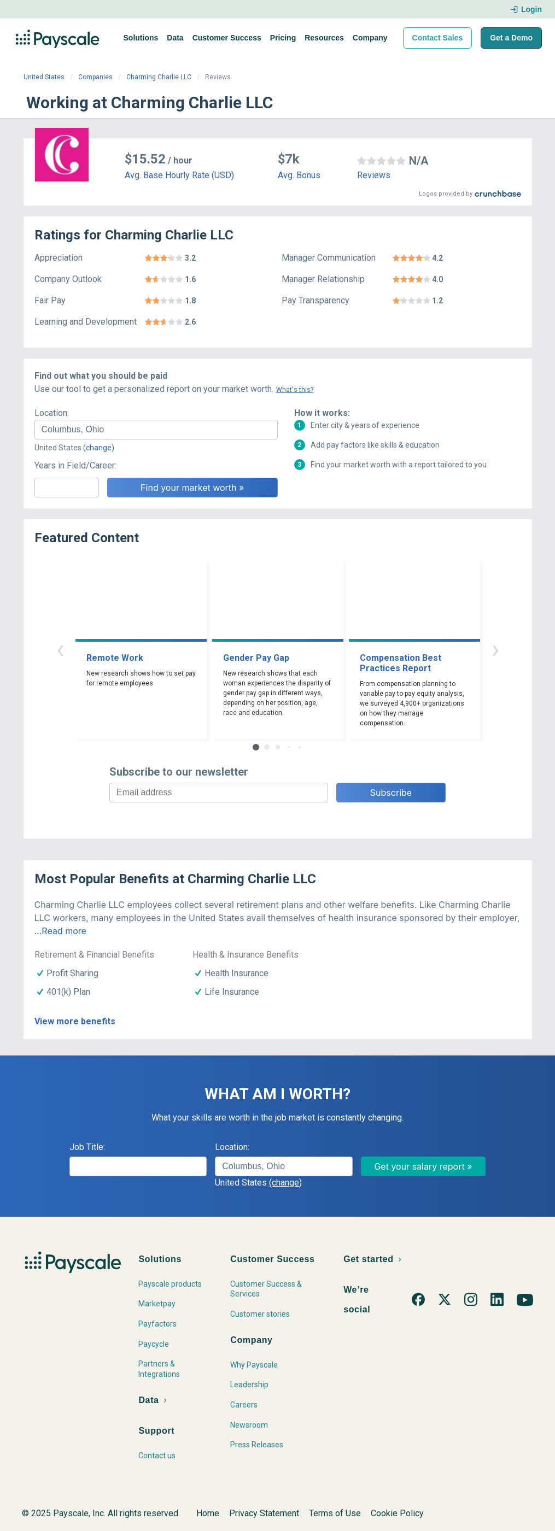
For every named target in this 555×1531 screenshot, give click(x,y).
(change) (98, 447)
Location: (51, 413)
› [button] (495, 649)
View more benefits (74, 1021)
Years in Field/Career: (75, 465)
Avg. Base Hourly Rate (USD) (179, 175)
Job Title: (87, 1147)
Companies (95, 77)
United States (44, 77)
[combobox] (156, 429)
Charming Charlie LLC (158, 77)
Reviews (373, 175)
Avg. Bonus (299, 175)
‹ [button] (60, 649)
